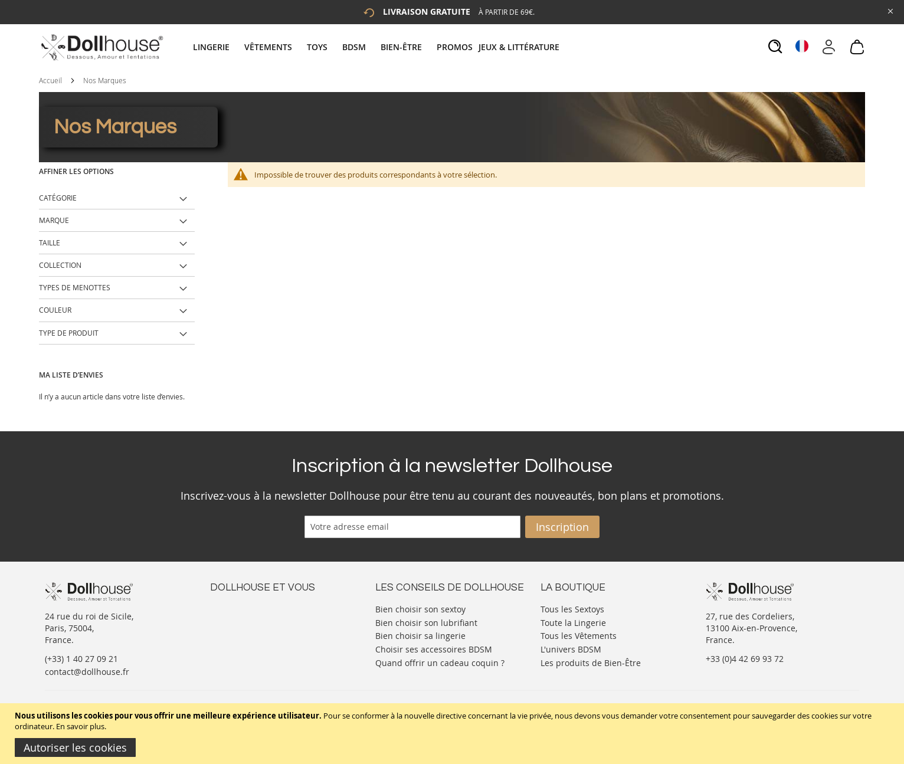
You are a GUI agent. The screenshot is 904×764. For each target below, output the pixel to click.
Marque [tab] (54, 220)
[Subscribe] (562, 527)
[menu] (377, 47)
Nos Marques (104, 80)
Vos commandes (242, 643)
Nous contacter (240, 608)
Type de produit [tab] (69, 332)
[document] (453, 733)
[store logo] (101, 47)
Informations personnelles (262, 631)
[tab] (377, 47)
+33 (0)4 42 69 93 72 (745, 658)
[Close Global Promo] (889, 10)
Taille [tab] (49, 242)
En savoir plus (80, 726)
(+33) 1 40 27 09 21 (81, 658)
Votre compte (236, 619)
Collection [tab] (60, 265)
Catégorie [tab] (58, 197)
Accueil (50, 80)
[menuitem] (217, 47)
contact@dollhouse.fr (87, 671)
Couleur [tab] (55, 309)
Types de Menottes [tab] (74, 287)
